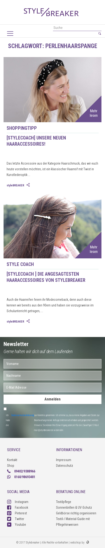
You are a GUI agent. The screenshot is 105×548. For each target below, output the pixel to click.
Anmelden (52, 399)
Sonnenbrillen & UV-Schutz (74, 507)
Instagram (17, 502)
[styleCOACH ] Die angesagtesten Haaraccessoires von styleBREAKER (46, 277)
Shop (10, 465)
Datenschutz (64, 465)
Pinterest (17, 513)
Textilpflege (63, 502)
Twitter (15, 519)
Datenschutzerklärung (22, 415)
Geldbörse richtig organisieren (76, 513)
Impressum (63, 460)
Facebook (17, 507)
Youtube (16, 524)
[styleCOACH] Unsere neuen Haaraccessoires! (36, 141)
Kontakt (12, 460)
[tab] (28, 185)
